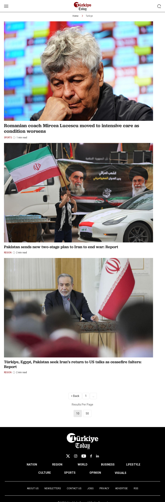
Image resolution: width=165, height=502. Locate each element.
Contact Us (74, 488)
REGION (57, 465)
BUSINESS (108, 465)
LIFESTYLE (133, 465)
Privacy (104, 488)
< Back (75, 396)
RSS (136, 488)
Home (75, 16)
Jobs (90, 488)
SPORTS (70, 473)
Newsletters (52, 488)
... (93, 396)
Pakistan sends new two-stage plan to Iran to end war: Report (61, 246)
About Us (32, 488)
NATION (32, 465)
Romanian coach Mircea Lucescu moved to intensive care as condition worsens (71, 128)
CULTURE (44, 473)
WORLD (82, 465)
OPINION (95, 473)
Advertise (121, 488)
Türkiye (89, 16)
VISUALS (120, 472)
